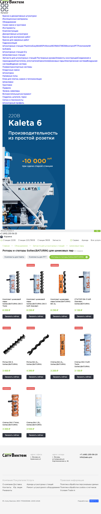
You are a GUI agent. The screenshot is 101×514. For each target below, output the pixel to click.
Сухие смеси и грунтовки (14, 25)
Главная (6, 246)
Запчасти (56, 240)
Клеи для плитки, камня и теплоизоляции (22, 79)
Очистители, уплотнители (27, 61)
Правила (6, 88)
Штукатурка (8, 73)
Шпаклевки (7, 82)
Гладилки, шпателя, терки (14, 97)
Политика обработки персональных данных (79, 484)
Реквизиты (7, 490)
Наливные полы (10, 76)
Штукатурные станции (13, 46)
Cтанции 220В (8, 240)
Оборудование (9, 22)
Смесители (43, 61)
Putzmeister (83, 46)
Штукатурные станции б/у (14, 52)
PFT (76, 46)
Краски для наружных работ (15, 40)
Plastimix (28, 46)
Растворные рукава (46, 58)
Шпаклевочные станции (13, 55)
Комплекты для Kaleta (14, 257)
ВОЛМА (55, 46)
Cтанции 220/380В (26, 240)
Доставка (17, 484)
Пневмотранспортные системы (17, 67)
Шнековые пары (56, 61)
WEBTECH (94, 501)
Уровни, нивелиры (11, 91)
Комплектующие (10, 31)
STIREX (61, 46)
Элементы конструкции (66, 58)
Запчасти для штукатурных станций (19, 58)
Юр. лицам (17, 487)
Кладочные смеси (11, 70)
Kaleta (8, 49)
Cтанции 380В (44, 240)
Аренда (85, 240)
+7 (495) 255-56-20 (8, 233)
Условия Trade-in (67, 490)
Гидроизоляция (9, 43)
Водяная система (18, 64)
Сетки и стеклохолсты (12, 100)
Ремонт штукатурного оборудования (43, 487)
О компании (7, 484)
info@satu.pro (86, 457)
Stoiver (48, 46)
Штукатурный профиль (13, 103)
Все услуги (95, 240)
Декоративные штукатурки (15, 34)
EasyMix (36, 46)
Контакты (6, 487)
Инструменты (8, 28)
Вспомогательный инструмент (16, 94)
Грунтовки (7, 85)
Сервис (74, 240)
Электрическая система (75, 61)
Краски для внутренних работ (16, 37)
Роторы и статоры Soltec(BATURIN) (69, 257)
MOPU (42, 46)
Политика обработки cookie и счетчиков (78, 487)
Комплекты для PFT (38, 257)
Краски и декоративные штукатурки (19, 16)
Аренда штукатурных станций (40, 484)
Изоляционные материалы (15, 19)
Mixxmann (69, 46)
